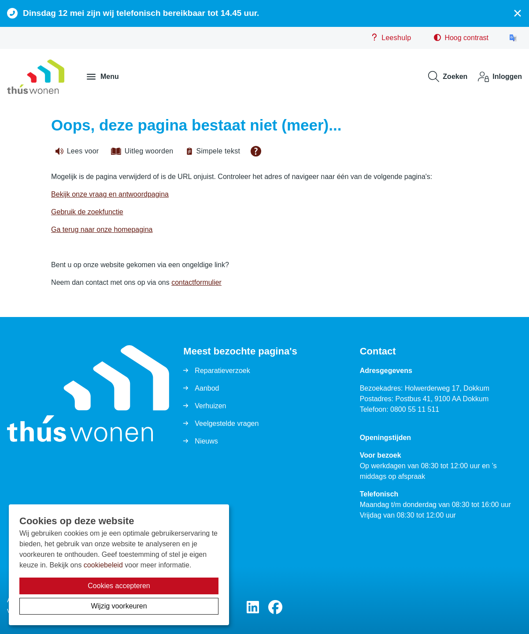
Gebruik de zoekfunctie (87, 212)
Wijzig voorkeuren (119, 606)
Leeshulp (391, 37)
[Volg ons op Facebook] (275, 607)
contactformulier (196, 282)
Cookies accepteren (119, 585)
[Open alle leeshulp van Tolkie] (256, 151)
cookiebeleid (103, 565)
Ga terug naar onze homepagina (101, 229)
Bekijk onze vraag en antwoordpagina (110, 194)
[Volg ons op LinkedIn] (253, 607)
